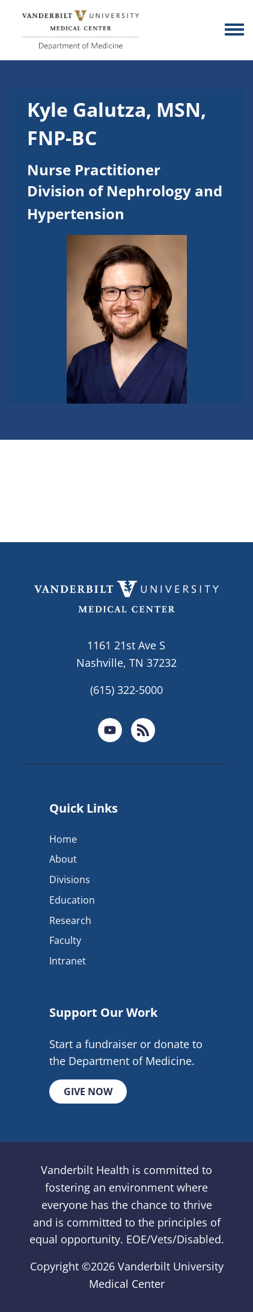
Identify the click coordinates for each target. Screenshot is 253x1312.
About (63, 859)
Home (63, 839)
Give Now (88, 1091)
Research (70, 920)
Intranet (67, 960)
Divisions (69, 879)
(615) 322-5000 (126, 690)
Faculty (65, 940)
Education (72, 900)
